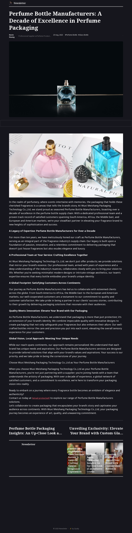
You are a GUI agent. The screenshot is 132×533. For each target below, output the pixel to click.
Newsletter (63, 529)
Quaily (76, 529)
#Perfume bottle (71, 35)
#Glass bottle (83, 35)
